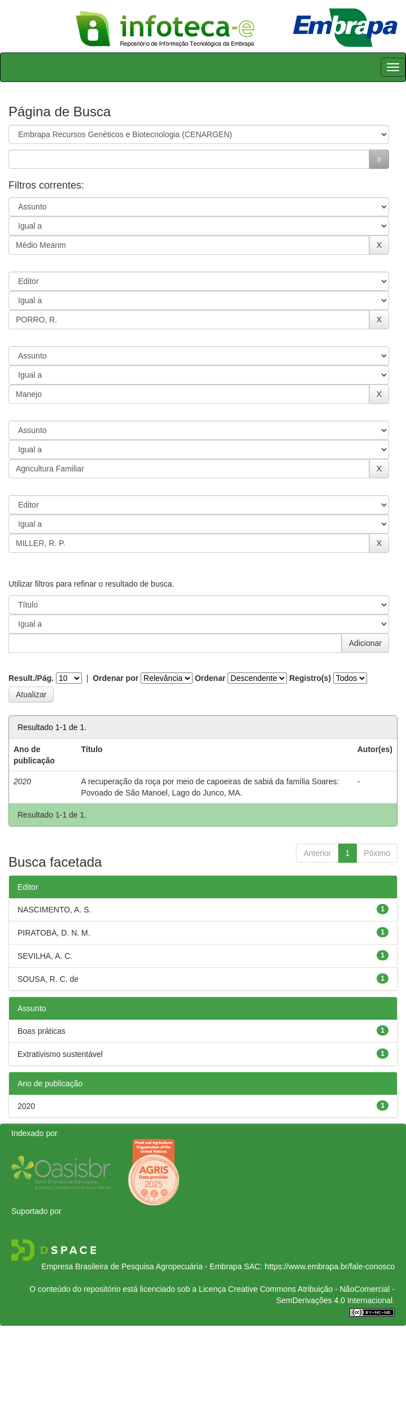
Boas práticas (42, 1031)
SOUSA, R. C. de (48, 979)
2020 (26, 1106)
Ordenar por (115, 678)
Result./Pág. (31, 678)
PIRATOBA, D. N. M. (54, 932)
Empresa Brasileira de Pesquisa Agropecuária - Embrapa (141, 1266)
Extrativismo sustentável (60, 1054)
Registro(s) (310, 678)
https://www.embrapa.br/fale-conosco (330, 1266)
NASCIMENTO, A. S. (54, 909)
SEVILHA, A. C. (45, 955)
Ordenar (210, 678)
